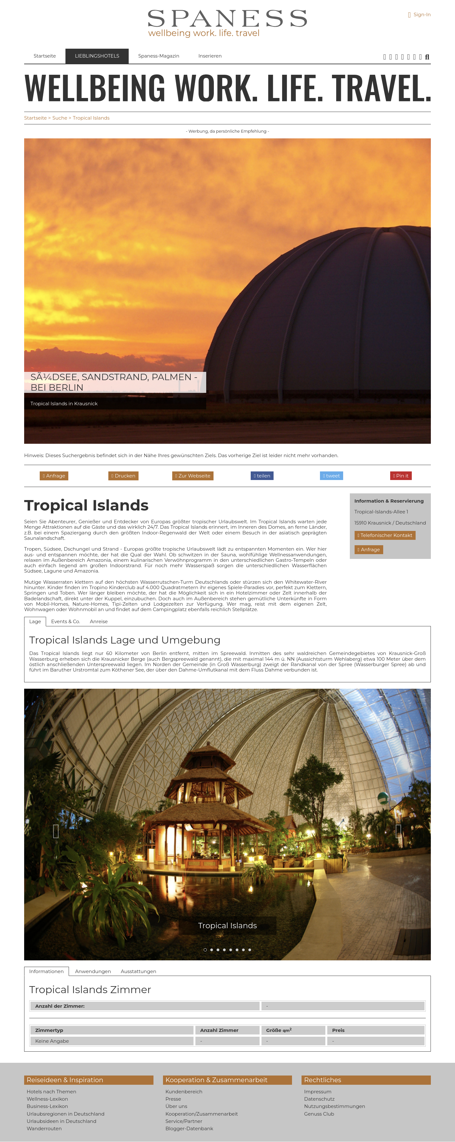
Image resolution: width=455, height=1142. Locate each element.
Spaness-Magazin (161, 56)
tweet (331, 476)
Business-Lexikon (47, 1107)
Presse (173, 1099)
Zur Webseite (194, 476)
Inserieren (213, 56)
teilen (262, 476)
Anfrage (55, 476)
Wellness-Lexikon (47, 1099)
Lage (35, 622)
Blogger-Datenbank (189, 1128)
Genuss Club (319, 1114)
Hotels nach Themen (51, 1092)
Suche (59, 118)
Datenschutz (319, 1099)
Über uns (176, 1107)
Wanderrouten (44, 1128)
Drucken (125, 476)
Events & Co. (65, 622)
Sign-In (419, 14)
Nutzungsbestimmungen (334, 1107)
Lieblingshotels (97, 56)
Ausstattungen (138, 971)
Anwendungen (93, 971)
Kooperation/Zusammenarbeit (202, 1114)
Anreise (99, 622)
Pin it (401, 476)
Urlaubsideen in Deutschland (61, 1121)
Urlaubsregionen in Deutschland (66, 1114)
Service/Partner (184, 1121)
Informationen (46, 971)
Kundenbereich (184, 1092)
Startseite (45, 56)
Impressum (317, 1092)
